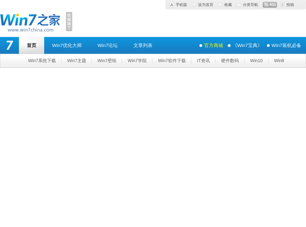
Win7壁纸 (106, 60)
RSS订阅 (270, 5)
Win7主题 (76, 60)
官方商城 (213, 45)
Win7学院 (137, 60)
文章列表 (142, 45)
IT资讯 (203, 60)
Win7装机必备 (286, 45)
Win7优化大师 (67, 45)
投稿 (290, 5)
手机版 (181, 5)
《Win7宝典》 (247, 45)
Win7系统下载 (42, 60)
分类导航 (250, 5)
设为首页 (205, 5)
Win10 (256, 60)
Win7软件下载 (172, 60)
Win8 (279, 60)
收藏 (228, 5)
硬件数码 (230, 60)
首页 (31, 45)
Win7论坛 (107, 45)
